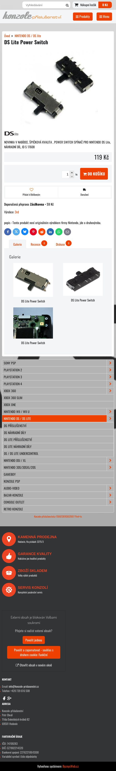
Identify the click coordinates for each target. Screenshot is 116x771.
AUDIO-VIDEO (59, 488)
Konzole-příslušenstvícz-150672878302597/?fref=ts (58, 516)
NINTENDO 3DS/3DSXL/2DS (59, 467)
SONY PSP (59, 363)
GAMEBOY (10, 474)
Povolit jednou (33, 640)
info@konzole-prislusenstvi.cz (24, 686)
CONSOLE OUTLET (59, 502)
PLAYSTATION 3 (59, 376)
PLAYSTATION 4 (59, 383)
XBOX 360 (59, 390)
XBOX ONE (10, 404)
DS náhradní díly (15, 432)
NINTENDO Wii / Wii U (59, 411)
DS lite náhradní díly (18, 446)
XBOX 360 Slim (13, 397)
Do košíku (94, 174)
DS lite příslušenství (18, 439)
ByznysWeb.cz (71, 766)
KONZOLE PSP (12, 481)
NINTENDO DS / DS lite (59, 418)
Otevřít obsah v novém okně (34, 665)
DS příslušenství (15, 425)
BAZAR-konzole (59, 495)
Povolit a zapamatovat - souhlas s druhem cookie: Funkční (33, 652)
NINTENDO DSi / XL (59, 460)
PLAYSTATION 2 (59, 370)
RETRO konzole (13, 509)
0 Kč (105, 5)
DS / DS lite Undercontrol (21, 453)
